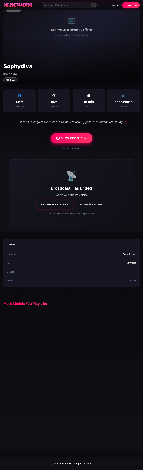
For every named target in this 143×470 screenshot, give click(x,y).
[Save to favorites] (10, 79)
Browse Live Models (91, 204)
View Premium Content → (55, 204)
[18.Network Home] (18, 5)
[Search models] (70, 5)
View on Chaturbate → (71, 148)
